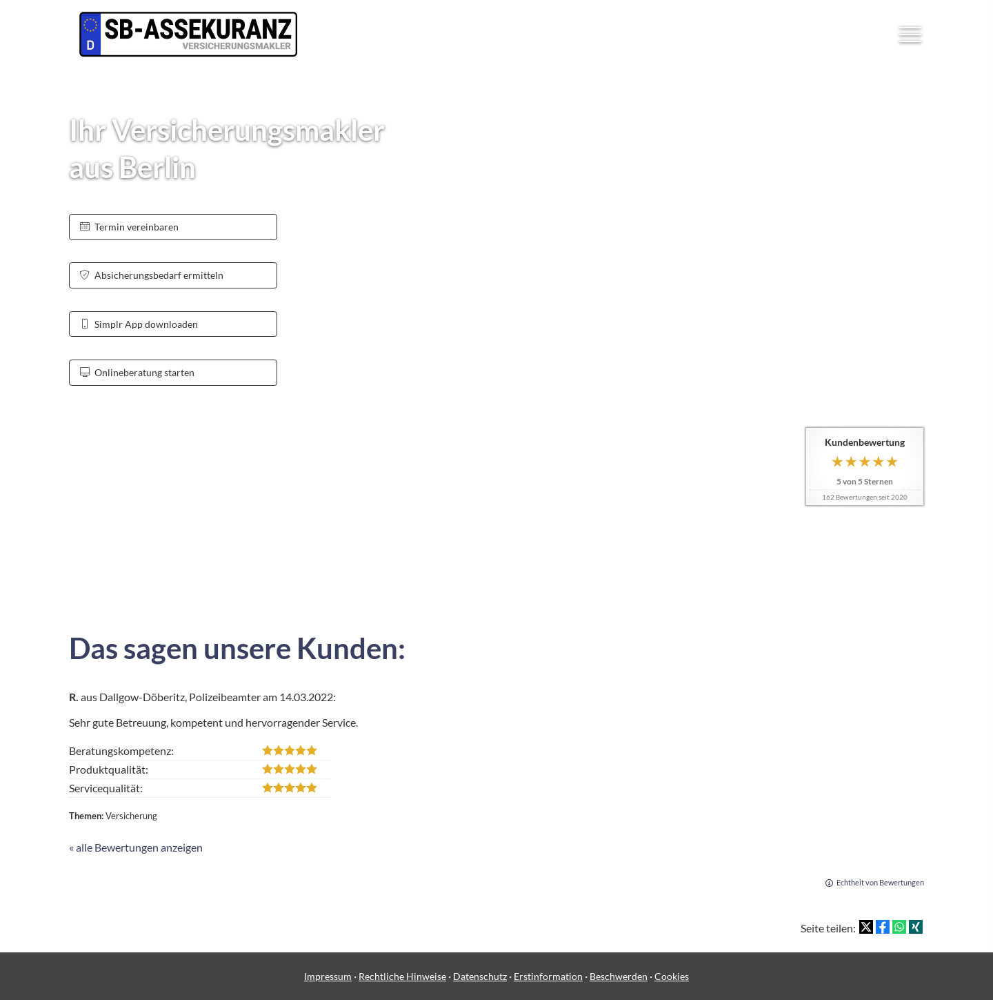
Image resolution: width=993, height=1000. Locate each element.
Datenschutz (480, 976)
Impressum (328, 976)
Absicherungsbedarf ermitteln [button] (151, 275)
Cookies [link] (671, 976)
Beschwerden (619, 976)
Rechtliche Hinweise (402, 976)
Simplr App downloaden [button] (139, 324)
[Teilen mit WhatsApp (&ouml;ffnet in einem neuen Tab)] (899, 927)
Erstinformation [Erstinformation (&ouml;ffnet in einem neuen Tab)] (548, 976)
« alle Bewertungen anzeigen (136, 847)
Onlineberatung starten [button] (137, 372)
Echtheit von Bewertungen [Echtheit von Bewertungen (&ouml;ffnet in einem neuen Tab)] (880, 882)
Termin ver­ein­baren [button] (129, 227)
